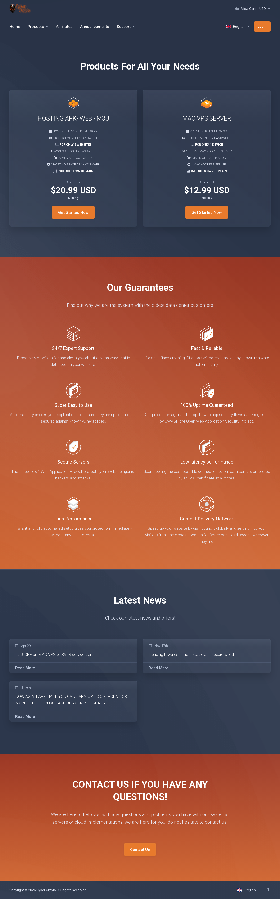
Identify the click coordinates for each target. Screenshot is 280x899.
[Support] (126, 27)
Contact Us (140, 849)
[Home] (15, 27)
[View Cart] (245, 8)
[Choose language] (247, 890)
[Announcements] (94, 27)
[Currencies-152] (264, 8)
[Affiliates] (64, 27)
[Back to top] (268, 889)
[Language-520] (238, 27)
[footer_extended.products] (38, 27)
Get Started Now (73, 212)
